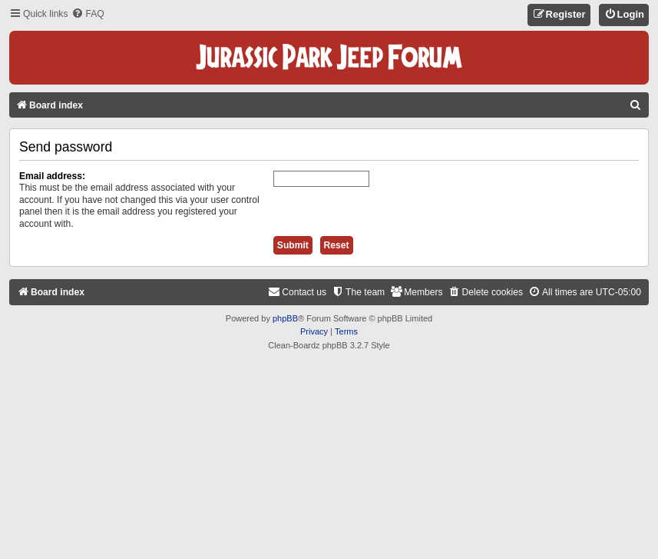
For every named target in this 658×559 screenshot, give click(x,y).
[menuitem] (87, 14)
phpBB (285, 318)
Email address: (52, 176)
